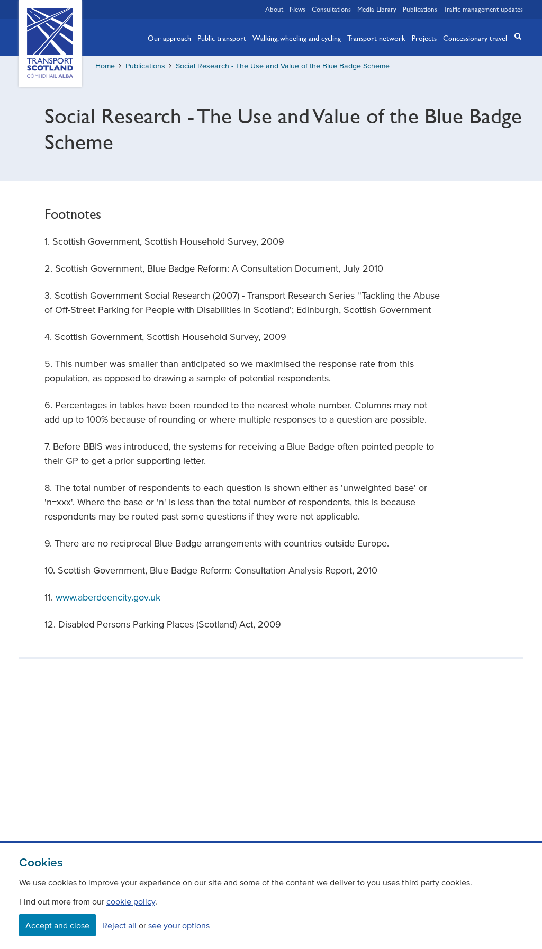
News (297, 9)
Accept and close (57, 925)
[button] (514, 36)
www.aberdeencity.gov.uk (108, 597)
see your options (179, 925)
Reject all (119, 925)
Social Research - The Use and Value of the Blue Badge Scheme (283, 66)
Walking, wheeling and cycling (296, 37)
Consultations (331, 9)
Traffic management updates (483, 9)
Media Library (376, 9)
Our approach (169, 37)
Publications (420, 9)
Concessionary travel (475, 37)
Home (105, 66)
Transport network (376, 37)
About (274, 9)
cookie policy (130, 901)
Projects (424, 37)
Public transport (221, 37)
